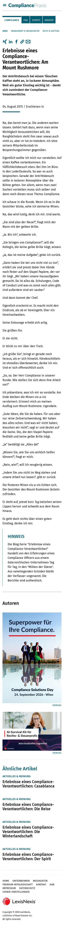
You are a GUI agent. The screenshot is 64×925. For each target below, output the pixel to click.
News (5, 31)
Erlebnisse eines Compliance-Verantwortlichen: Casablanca (28, 783)
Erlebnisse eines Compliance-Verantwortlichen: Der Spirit (28, 856)
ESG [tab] (26, 20)
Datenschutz (27, 888)
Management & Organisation (25, 31)
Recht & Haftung (51, 31)
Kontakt (41, 884)
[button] (22, 42)
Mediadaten (40, 880)
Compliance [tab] (11, 20)
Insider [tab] (49, 20)
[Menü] (4, 5)
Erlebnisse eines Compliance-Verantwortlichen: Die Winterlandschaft (28, 831)
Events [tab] (36, 20)
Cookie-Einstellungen (16, 891)
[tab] (12, 19)
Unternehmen (21, 880)
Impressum (9, 888)
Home (5, 880)
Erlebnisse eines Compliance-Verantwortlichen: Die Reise (28, 806)
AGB (52, 884)
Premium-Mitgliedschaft (17, 884)
